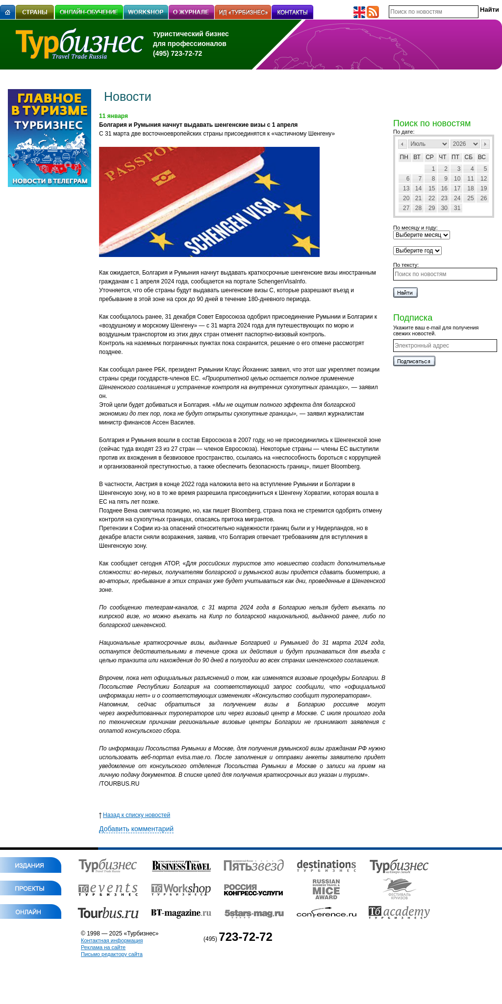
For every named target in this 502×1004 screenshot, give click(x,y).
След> (485, 144)
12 (483, 178)
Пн (404, 157)
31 (457, 208)
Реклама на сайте (103, 947)
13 (406, 188)
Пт (455, 157)
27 (406, 208)
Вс (482, 157)
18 (470, 188)
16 (444, 188)
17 (457, 188)
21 (418, 198)
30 (444, 208)
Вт (417, 157)
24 (457, 198)
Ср (430, 157)
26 (483, 198)
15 (431, 188)
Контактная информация (112, 940)
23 (444, 198)
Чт (442, 157)
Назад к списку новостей (134, 815)
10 (457, 178)
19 (483, 188)
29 (431, 208)
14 (418, 188)
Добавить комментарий (136, 829)
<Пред (402, 144)
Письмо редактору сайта (112, 954)
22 (431, 198)
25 (470, 198)
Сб (469, 157)
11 (470, 178)
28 (418, 208)
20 (406, 198)
